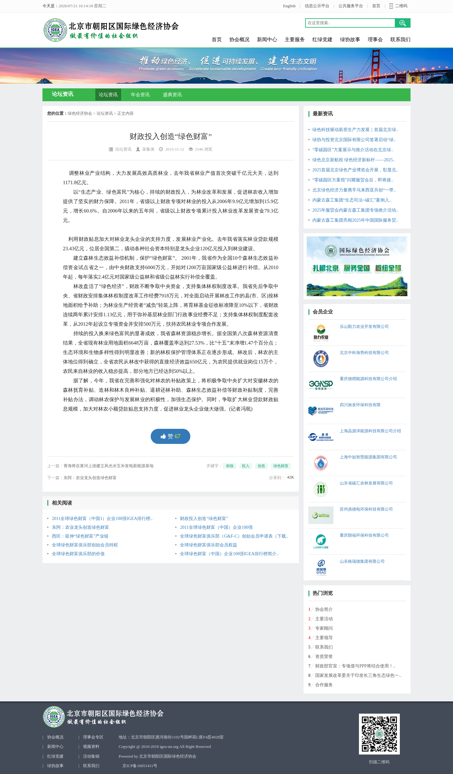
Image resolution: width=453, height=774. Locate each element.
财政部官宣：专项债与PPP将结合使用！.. (355, 666)
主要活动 (324, 618)
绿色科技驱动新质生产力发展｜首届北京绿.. (355, 129)
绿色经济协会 (80, 113)
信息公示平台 (317, 5)
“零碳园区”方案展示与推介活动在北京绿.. (352, 149)
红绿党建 (322, 39)
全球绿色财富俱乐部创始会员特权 (85, 545)
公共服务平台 (350, 5)
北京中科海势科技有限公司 (364, 352)
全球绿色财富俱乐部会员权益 (208, 545)
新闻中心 (267, 39)
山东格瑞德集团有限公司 (362, 561)
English (289, 5)
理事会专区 (93, 737)
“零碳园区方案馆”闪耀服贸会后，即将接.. (352, 180)
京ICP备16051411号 (139, 765)
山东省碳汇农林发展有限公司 (366, 483)
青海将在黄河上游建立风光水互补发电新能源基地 (109, 465)
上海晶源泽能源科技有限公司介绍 (370, 430)
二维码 (401, 5)
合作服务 (324, 685)
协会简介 (324, 609)
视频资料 (91, 746)
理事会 (375, 39)
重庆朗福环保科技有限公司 (364, 535)
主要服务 (295, 39)
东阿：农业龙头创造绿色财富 (90, 477)
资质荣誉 (324, 656)
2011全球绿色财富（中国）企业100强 (216, 527)
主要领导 (324, 637)
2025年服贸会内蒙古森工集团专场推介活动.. (355, 210)
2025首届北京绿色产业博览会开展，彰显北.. (355, 170)
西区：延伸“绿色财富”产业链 (80, 536)
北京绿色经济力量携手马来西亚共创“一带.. (354, 190)
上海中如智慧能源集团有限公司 (368, 457)
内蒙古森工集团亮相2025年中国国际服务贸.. (355, 220)
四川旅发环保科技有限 (360, 404)
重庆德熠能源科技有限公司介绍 (368, 378)
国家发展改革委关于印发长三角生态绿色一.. (358, 675)
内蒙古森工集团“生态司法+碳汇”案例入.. (351, 200)
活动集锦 (91, 756)
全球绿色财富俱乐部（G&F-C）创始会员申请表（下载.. (234, 536)
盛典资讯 (172, 94)
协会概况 (239, 39)
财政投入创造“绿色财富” (204, 518)
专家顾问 (324, 628)
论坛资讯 (108, 94)
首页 (376, 5)
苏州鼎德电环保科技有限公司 (366, 509)
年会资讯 (140, 94)
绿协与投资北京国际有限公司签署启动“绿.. (354, 139)
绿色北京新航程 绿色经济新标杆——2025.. (353, 160)
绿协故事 (350, 39)
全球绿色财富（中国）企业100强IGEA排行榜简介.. (229, 553)
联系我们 (400, 39)
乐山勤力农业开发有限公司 (364, 326)
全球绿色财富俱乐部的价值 (78, 553)
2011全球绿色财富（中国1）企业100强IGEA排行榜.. (102, 518)
